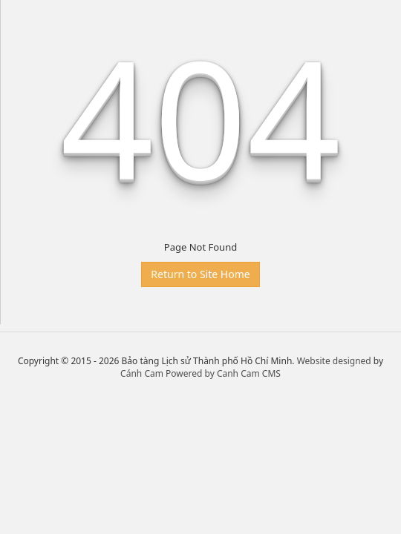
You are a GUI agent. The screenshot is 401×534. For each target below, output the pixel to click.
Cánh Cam (141, 373)
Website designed (334, 361)
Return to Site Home (200, 274)
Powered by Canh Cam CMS (223, 373)
